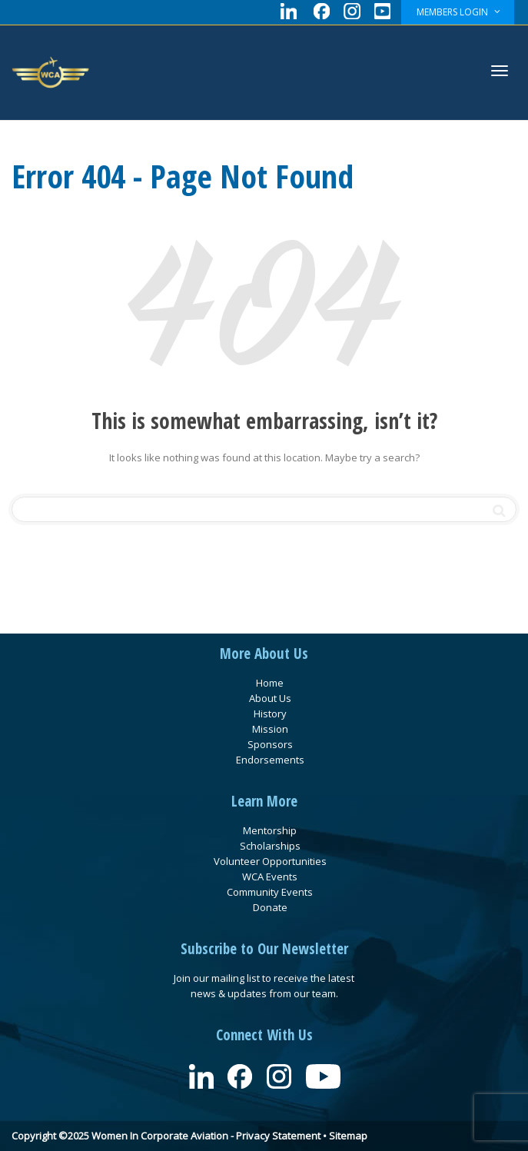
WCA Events (269, 876)
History (270, 713)
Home (270, 683)
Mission (270, 729)
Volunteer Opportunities (270, 861)
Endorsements (270, 760)
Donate (270, 907)
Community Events (270, 892)
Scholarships (270, 846)
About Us (270, 698)
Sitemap (348, 1136)
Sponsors (270, 744)
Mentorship (270, 830)
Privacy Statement (278, 1136)
